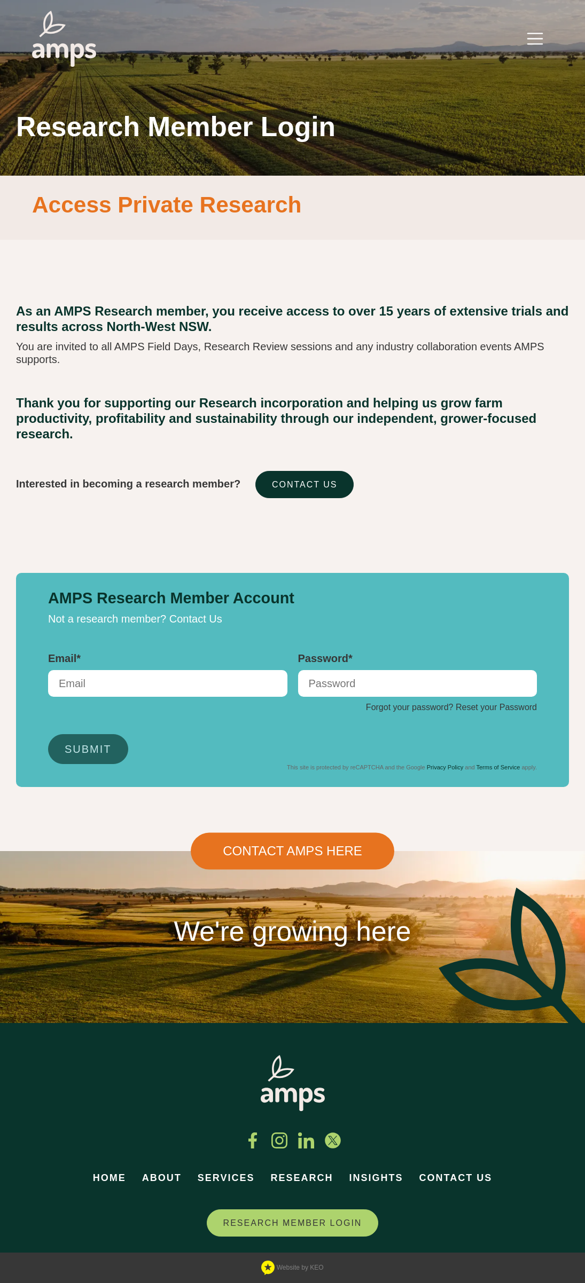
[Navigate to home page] (64, 39)
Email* (64, 658)
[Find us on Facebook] (253, 1140)
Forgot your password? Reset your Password (451, 707)
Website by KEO (292, 1268)
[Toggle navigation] (535, 38)
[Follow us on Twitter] (333, 1140)
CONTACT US (305, 484)
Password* (325, 658)
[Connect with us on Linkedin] (306, 1140)
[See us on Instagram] (279, 1140)
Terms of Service (498, 767)
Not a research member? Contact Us (135, 619)
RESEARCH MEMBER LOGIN (292, 1222)
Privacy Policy (445, 767)
